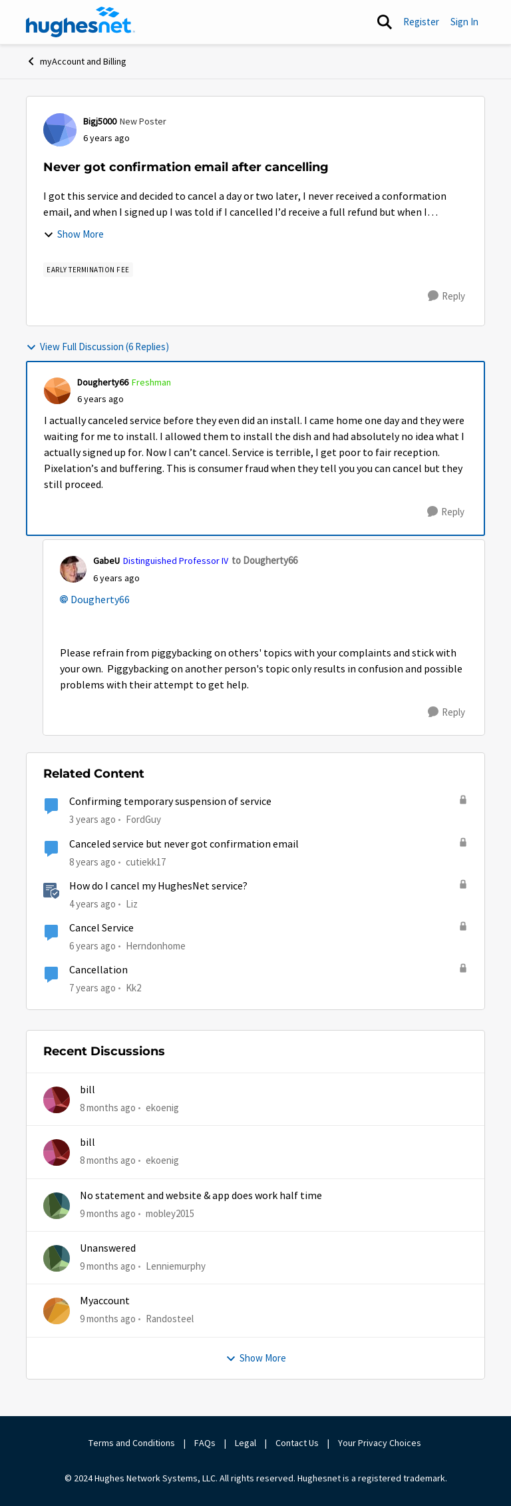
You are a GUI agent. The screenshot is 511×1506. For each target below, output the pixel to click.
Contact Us (297, 1443)
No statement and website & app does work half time (201, 1195)
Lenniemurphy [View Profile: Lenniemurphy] (176, 1266)
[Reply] (446, 296)
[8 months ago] (108, 1108)
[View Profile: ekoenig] (56, 1100)
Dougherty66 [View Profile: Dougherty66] (102, 382)
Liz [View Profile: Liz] (132, 903)
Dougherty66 (100, 600)
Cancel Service (101, 928)
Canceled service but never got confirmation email (184, 844)
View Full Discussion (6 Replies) (97, 346)
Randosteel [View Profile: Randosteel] (170, 1318)
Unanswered (108, 1248)
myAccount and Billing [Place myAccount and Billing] (76, 61)
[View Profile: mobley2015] (56, 1205)
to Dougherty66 (264, 560)
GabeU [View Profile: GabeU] (106, 561)
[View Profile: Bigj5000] (60, 129)
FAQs (205, 1443)
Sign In (464, 21)
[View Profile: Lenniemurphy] (56, 1258)
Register (421, 21)
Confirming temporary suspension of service (170, 801)
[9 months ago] (108, 1214)
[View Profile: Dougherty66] (57, 390)
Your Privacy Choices (380, 1443)
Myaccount (105, 1301)
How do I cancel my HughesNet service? (158, 886)
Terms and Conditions (131, 1443)
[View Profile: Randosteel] (56, 1311)
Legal (245, 1443)
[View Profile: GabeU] (73, 569)
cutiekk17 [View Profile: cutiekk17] (146, 861)
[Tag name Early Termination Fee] (88, 269)
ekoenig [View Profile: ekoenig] (162, 1107)
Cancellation (98, 970)
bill (87, 1090)
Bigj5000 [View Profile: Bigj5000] (99, 121)
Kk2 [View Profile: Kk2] (133, 987)
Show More (73, 234)
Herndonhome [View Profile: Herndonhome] (156, 945)
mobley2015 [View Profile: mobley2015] (170, 1213)
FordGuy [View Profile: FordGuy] (143, 819)
